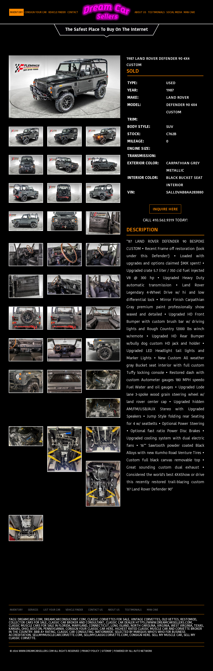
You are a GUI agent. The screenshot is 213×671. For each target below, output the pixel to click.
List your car (51, 610)
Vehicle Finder (57, 12)
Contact (72, 12)
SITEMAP (106, 651)
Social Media (174, 12)
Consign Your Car (36, 12)
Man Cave (189, 12)
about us (114, 610)
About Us (140, 12)
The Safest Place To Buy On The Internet (106, 29)
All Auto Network (140, 651)
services (33, 610)
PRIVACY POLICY (90, 651)
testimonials (133, 610)
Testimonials (156, 12)
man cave (152, 610)
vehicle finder (74, 610)
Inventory (16, 12)
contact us (95, 610)
